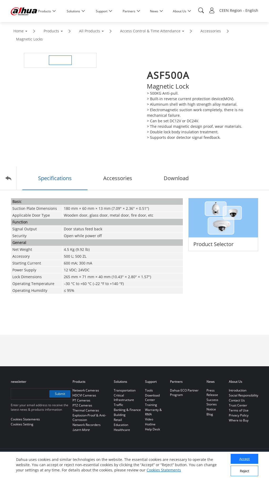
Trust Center (238, 405)
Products (51, 30)
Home (18, 30)
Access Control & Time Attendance (150, 30)
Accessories (210, 30)
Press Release (212, 392)
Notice (211, 409)
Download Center (152, 397)
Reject (244, 471)
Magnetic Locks (29, 39)
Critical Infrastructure (124, 397)
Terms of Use (239, 410)
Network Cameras (86, 390)
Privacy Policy (239, 415)
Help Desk (152, 429)
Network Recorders (87, 425)
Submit (60, 393)
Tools (149, 390)
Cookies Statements (164, 469)
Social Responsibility (243, 395)
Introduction (237, 390)
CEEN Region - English (238, 10)
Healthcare (122, 430)
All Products (89, 30)
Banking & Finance (127, 410)
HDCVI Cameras (84, 395)
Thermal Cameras (86, 410)
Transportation (125, 390)
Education (121, 425)
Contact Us (237, 400)
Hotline (150, 424)
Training (151, 405)
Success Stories (212, 402)
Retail (118, 420)
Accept (244, 458)
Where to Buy (239, 420)
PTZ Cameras (82, 405)
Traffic (118, 405)
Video (149, 419)
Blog (209, 414)
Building (120, 415)
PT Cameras (81, 400)
